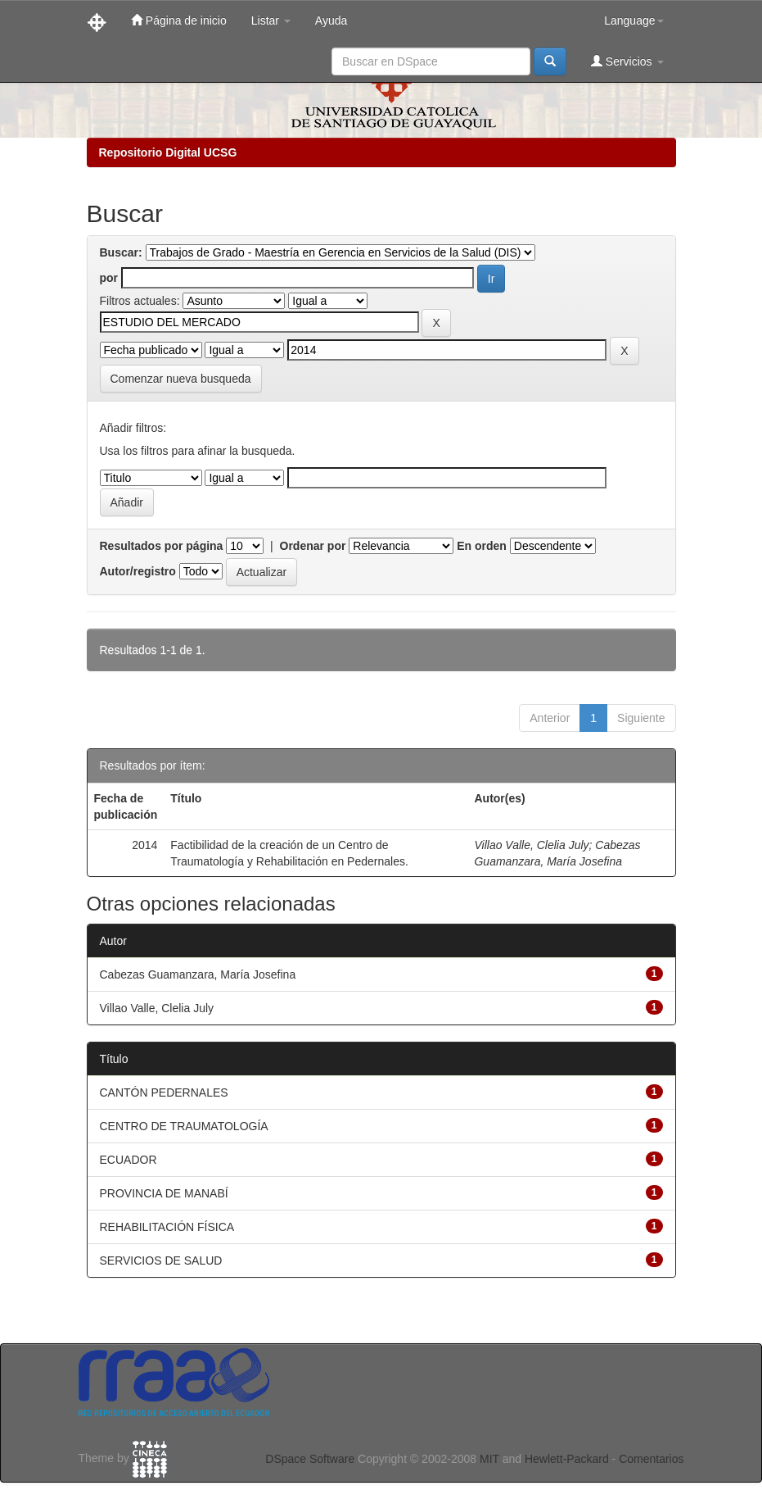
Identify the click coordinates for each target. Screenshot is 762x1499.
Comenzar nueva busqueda (180, 378)
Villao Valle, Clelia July (531, 845)
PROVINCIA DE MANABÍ (164, 1193)
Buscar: (121, 252)
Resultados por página (161, 545)
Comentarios (651, 1458)
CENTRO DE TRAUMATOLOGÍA (184, 1126)
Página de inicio (179, 20)
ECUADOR (128, 1159)
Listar (271, 20)
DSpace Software (309, 1458)
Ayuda (331, 20)
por (109, 277)
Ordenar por (313, 545)
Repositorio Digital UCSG (168, 152)
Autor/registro (138, 571)
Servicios (627, 61)
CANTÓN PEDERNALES (164, 1092)
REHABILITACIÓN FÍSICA (167, 1226)
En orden (482, 545)
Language (633, 20)
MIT (489, 1458)
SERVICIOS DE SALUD (161, 1260)
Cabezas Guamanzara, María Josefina (198, 974)
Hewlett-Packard (567, 1458)
